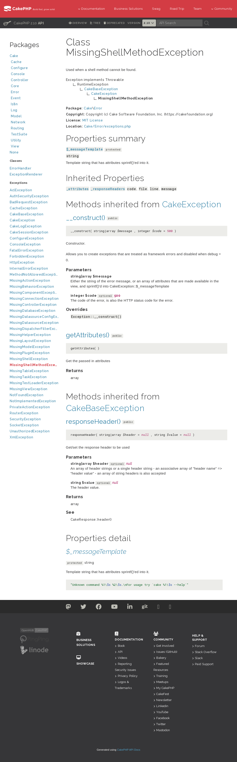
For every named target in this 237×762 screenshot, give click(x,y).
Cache (35, 62)
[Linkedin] (130, 607)
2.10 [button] (149, 23)
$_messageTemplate (84, 149)
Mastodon (161, 730)
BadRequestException (28, 202)
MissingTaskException (28, 377)
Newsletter (162, 700)
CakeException (22, 220)
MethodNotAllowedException (34, 274)
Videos (121, 658)
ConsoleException (25, 244)
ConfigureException (27, 238)
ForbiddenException (27, 256)
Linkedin (160, 706)
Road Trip (177, 8)
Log (35, 110)
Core (15, 86)
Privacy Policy (126, 676)
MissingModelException (30, 347)
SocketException (24, 425)
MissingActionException (30, 280)
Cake (34, 56)
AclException (21, 190)
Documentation (91, 8)
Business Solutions (128, 8)
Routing (35, 128)
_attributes (77, 189)
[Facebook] (99, 607)
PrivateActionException (30, 407)
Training (160, 676)
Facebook (161, 718)
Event (16, 98)
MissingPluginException (30, 353)
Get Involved (163, 645)
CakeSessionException (29, 232)
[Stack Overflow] (170, 607)
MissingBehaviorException (32, 286)
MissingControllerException (33, 304)
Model (35, 116)
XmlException (21, 437)
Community (221, 8)
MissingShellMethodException (34, 365)
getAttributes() (87, 335)
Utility (16, 140)
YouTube (160, 712)
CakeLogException (26, 226)
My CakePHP (163, 688)
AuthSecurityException (29, 196)
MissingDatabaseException (33, 310)
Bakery (159, 658)
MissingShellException (29, 359)
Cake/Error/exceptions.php (107, 126)
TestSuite (35, 134)
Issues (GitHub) (165, 652)
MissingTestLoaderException (34, 383)
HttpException (22, 262)
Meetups (160, 682)
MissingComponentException (34, 292)
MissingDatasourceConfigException (34, 317)
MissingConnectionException (34, 298)
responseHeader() (93, 421)
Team (197, 8)
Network (35, 122)
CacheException (23, 208)
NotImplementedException (33, 401)
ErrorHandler (20, 168)
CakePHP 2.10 (23, 23)
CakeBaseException (27, 214)
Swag (156, 8)
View (35, 146)
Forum (198, 646)
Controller (35, 80)
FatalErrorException (26, 250)
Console (35, 74)
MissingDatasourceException (34, 323)
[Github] (145, 607)
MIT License (92, 120)
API (118, 652)
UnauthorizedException (30, 431)
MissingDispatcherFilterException (34, 329)
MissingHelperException (30, 335)
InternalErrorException (29, 268)
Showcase (88, 660)
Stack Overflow (204, 652)
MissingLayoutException (30, 341)
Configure (19, 68)
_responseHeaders (108, 189)
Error (15, 92)
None (14, 152)
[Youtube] (114, 607)
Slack (197, 658)
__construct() (85, 218)
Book (120, 645)
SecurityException (25, 419)
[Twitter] (68, 607)
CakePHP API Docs (128, 749)
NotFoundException (27, 395)
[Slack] (158, 607)
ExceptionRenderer (26, 174)
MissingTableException (29, 371)
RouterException (24, 413)
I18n (14, 104)
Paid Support (202, 664)
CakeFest (161, 694)
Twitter (159, 724)
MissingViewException (28, 389)
